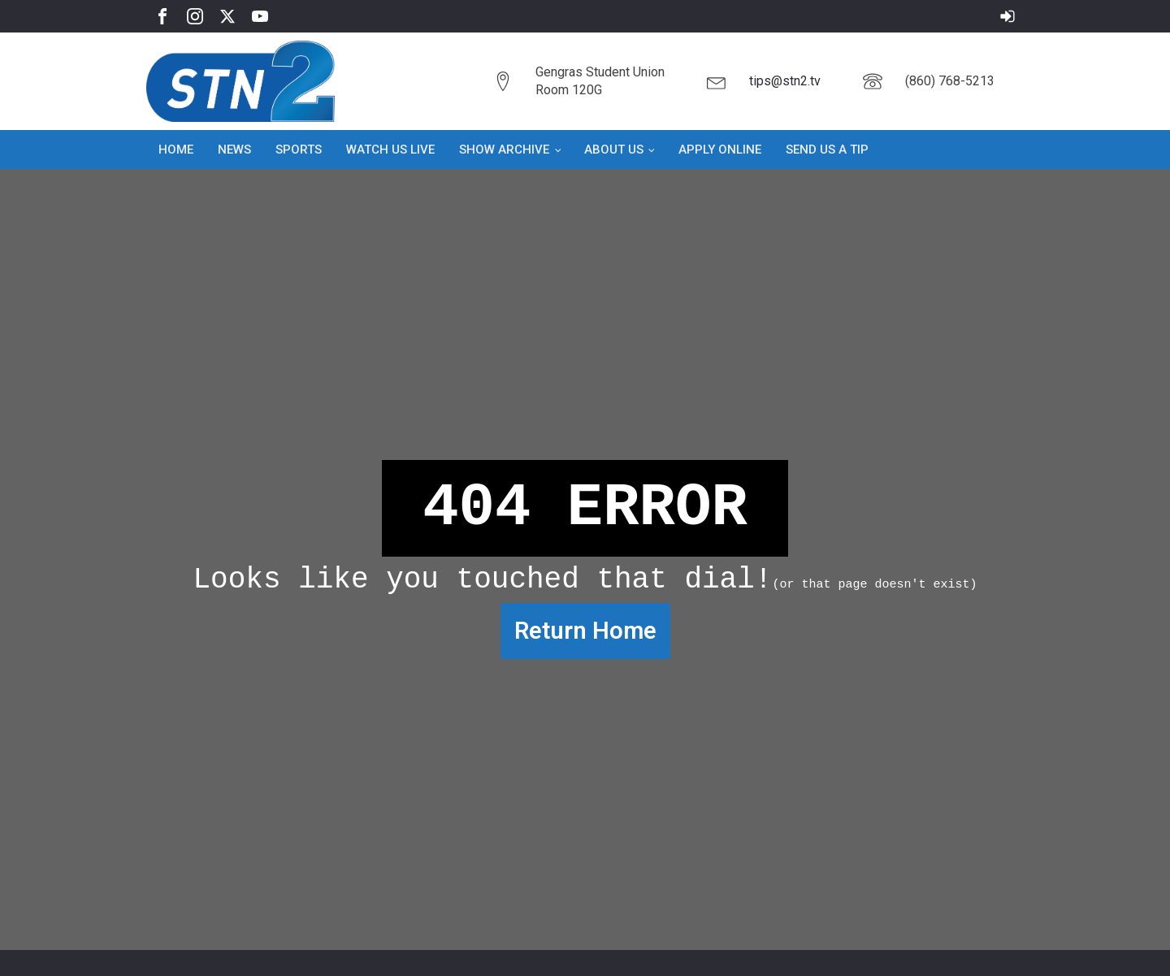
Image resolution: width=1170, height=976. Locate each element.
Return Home (585, 630)
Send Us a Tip (827, 149)
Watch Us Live (390, 149)
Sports (298, 149)
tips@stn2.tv (785, 81)
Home (175, 149)
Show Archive (504, 149)
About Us (614, 149)
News (234, 149)
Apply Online (719, 149)
